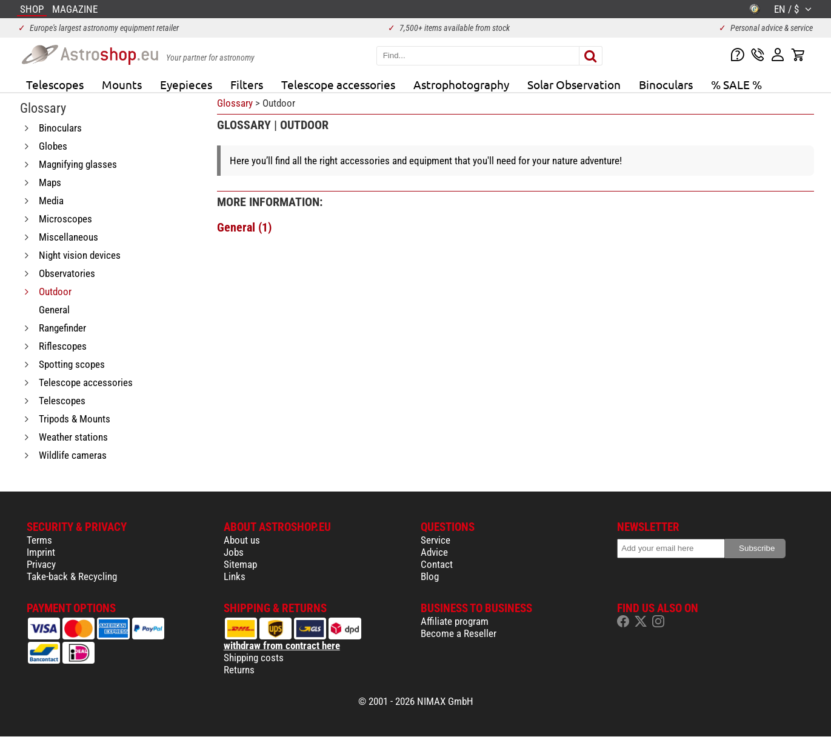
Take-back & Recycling (72, 576)
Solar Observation (574, 84)
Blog (430, 576)
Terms (39, 540)
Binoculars (666, 84)
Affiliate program (455, 621)
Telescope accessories (338, 84)
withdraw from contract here (282, 645)
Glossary (235, 103)
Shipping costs (254, 658)
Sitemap (240, 564)
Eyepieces (186, 84)
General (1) (244, 227)
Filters (246, 84)
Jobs (234, 552)
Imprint (41, 552)
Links (234, 576)
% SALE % (736, 84)
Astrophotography (461, 84)
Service (435, 540)
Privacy (41, 564)
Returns (239, 670)
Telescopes (55, 84)
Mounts (122, 84)
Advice (434, 552)
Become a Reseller (458, 633)
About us (242, 540)
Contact (437, 564)
